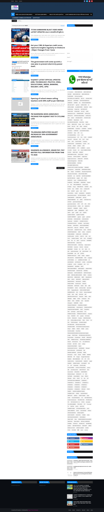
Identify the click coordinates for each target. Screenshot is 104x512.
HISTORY (89, 229)
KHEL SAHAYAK (71, 257)
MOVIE (82, 285)
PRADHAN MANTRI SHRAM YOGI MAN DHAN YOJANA (78, 333)
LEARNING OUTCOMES (82, 260)
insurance (76, 247)
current (88, 148)
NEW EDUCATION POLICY (73, 296)
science (88, 367)
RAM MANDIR (81, 348)
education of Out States (72, 173)
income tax (83, 240)
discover (83, 510)
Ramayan (88, 348)
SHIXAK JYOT (78, 374)
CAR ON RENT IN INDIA (84, 130)
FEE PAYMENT (76, 182)
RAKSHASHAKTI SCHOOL (72, 348)
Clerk (87, 139)
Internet (81, 247)
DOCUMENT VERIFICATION (73, 165)
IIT (74, 240)
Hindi (85, 229)
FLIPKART (86, 186)
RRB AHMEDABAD (76, 359)
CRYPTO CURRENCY (71, 148)
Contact (20, 1)
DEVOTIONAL (80, 154)
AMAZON (86, 107)
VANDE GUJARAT (80, 412)
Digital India (84, 156)
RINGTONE (70, 356)
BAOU (69, 124)
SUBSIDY (69, 391)
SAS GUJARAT (84, 363)
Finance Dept (85, 184)
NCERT (69, 294)
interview (86, 247)
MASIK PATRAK (89, 268)
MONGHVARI (70, 285)
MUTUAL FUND (82, 288)
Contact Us (78, 510)
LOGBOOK (70, 264)
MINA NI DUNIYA (86, 279)
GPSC (89, 204)
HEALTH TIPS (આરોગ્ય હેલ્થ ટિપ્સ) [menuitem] (56, 14)
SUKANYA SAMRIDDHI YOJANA (79, 391)
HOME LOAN (78, 234)
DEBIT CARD (75, 152)
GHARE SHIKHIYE (71, 197)
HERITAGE (82, 227)
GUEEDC (84, 212)
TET (68, 402)
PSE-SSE (69, 341)
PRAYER (83, 337)
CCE (82, 135)
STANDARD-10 (70, 382)
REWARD (88, 354)
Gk (77, 199)
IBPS (81, 238)
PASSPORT (73, 315)
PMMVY (73, 328)
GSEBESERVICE (81, 210)
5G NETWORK (70, 96)
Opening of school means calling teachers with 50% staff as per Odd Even (47, 99)
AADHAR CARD (89, 98)
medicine (89, 275)
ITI (89, 249)
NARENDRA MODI (71, 292)
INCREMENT (89, 240)
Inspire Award (87, 244)
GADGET (73, 191)
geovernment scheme (72, 195)
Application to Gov (71, 113)
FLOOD (69, 188)
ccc (81, 132)
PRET (69, 339)
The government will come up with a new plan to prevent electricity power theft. (46, 63)
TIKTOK (82, 402)
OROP (81, 309)
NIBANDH (70, 298)
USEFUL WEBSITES (71, 410)
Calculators (78, 128)
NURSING (77, 300)
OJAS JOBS (87, 300)
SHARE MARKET (84, 371)
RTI (85, 359)
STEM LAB (83, 389)
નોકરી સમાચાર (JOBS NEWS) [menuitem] (40, 14)
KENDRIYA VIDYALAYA (72, 255)
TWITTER (72, 406)
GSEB (76, 210)
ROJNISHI (69, 359)
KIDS (85, 257)
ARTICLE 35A (87, 113)
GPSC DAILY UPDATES (72, 206)
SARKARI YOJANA (76, 363)
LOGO (75, 264)
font (73, 188)
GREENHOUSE (70, 210)
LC (75, 260)
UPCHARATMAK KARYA (80, 408)
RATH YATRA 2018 (71, 350)
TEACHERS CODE (81, 399)
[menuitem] (13, 14)
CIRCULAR (75, 139)
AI (88, 104)
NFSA (90, 296)
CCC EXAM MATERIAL (72, 135)
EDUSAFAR (70, 176)
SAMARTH (86, 361)
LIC (89, 260)
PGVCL (87, 320)
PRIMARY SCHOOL (74, 339)
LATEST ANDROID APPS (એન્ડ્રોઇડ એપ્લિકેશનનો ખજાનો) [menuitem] (77, 14)
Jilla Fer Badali (85, 251)
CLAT (83, 139)
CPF (88, 143)
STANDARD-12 (85, 382)
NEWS (86, 296)
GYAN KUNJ (70, 219)
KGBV (79, 255)
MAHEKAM (77, 266)
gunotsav (88, 216)
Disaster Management (72, 160)
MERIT (83, 277)
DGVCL (86, 154)
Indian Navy (80, 244)
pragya (69, 335)
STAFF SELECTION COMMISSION (74, 380)
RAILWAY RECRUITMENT (72, 346)
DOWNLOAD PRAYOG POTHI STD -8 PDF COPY (82, 467)
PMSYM (78, 328)
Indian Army (79, 242)
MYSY (69, 290)
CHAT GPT (70, 139)
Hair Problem (86, 223)
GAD (69, 191)
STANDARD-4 (84, 384)
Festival (88, 182)
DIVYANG (79, 163)
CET (78, 137)
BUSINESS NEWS (71, 128)
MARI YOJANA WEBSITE (72, 268)
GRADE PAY (87, 206)
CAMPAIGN (76, 130)
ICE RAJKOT (89, 238)
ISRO (86, 249)
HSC (89, 236)
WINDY (90, 425)
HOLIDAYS (89, 232)
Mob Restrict (78, 281)
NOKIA (78, 298)
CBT (78, 132)
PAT (78, 315)
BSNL (81, 126)
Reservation (70, 354)
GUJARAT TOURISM (80, 214)
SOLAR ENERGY (77, 376)
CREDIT (74, 145)
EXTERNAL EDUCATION (82, 180)
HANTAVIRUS (75, 225)
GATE (85, 191)
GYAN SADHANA (77, 219)
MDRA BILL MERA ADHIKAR (76, 275)
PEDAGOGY (74, 318)
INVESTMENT (70, 249)
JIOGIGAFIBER (70, 253)
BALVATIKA (82, 122)
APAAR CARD (70, 111)
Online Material (80, 307)
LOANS (83, 262)
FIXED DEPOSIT (80, 186)
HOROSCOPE (85, 234)
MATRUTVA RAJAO (87, 272)
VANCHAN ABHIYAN (72, 412)
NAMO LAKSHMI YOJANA (85, 290)
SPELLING (69, 378)
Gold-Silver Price (87, 199)
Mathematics (70, 272)
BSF (77, 126)
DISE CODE (80, 160)
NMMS (74, 298)
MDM (69, 275)
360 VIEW (69, 94)
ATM (68, 117)
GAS (81, 191)
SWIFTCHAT (70, 395)
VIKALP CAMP (70, 419)
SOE (86, 374)
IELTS (69, 240)
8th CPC (82, 98)
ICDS (85, 238)
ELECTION (78, 176)
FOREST (77, 188)
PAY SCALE (87, 315)
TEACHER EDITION (88, 397)
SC (68, 365)
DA (78, 150)
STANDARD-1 (84, 380)
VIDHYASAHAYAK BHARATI (73, 417)
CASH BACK (70, 132)
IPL (79, 249)
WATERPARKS (88, 423)
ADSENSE (75, 102)
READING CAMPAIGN (72, 352)
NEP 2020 (81, 294)
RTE (82, 359)
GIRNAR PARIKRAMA (71, 199)
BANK (87, 122)
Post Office (78, 331)
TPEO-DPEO (79, 404)
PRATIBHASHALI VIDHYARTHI (84, 335)
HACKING (80, 223)
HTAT (69, 238)
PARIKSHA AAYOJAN (71, 313)
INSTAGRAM (70, 247)
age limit (77, 104)
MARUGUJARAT (81, 268)
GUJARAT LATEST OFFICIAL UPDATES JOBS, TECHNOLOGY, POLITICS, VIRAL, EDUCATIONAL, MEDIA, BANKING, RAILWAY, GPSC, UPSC (46, 83)
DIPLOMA (86, 158)
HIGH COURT (70, 229)
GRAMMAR (76, 208)
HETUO (86, 227)
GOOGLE (69, 201)
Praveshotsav (77, 337)
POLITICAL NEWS (71, 331)
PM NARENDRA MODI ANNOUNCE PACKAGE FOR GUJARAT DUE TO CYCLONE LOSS (48, 116)
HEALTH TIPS (70, 227)
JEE (80, 251)
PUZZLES (69, 343)
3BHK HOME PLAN (76, 94)
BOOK (69, 126)
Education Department (86, 171)
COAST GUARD (78, 141)
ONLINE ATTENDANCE (72, 305)
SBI (89, 363)
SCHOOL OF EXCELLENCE (80, 367)
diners (88, 510)
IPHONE (75, 249)
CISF (80, 139)
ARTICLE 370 (70, 115)
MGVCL (73, 279)
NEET (77, 294)
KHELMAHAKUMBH (79, 257)
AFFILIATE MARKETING (86, 102)
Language (90, 257)
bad (81, 120)
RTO (88, 359)
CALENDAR (84, 128)
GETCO (89, 195)
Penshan (80, 318)
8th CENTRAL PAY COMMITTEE (73, 98)
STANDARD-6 (77, 387)
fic (68, 184)
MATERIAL (86, 270)
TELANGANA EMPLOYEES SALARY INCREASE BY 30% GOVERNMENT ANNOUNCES (44, 134)
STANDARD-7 (84, 387)
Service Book (70, 371)
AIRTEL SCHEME (71, 107)
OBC (82, 300)
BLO (83, 124)
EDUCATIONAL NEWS (83, 173)
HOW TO (82, 236)
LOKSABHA (80, 264)
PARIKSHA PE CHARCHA (81, 313)
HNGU (83, 232)
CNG (73, 141)
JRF (78, 253)
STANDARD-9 (77, 389)
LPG (84, 264)
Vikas (76, 419)
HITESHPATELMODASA (72, 232)
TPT (84, 404)
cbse (75, 132)
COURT (84, 143)
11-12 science (70, 92)
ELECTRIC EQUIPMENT (86, 176)
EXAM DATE (70, 180)
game (77, 191)
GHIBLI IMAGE (78, 197)
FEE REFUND (83, 182)
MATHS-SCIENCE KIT (78, 272)
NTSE (73, 300)
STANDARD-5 (70, 387)
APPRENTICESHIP (80, 113)
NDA (73, 294)
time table (88, 402)
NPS (89, 298)
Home (12, 1)
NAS (77, 292)
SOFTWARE (70, 376)
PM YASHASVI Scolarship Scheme (82, 326)
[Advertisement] (80, 37)
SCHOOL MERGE (71, 367)
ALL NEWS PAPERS (78, 107)
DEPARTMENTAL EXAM (72, 154)
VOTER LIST (75, 423)
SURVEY (77, 393)
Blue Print (88, 124)
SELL (88, 369)
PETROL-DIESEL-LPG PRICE (76, 320)
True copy (89, 404)
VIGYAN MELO (82, 417)
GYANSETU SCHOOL (84, 221)
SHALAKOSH (77, 371)
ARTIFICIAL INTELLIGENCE (79, 115)
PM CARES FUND (71, 324)
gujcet (83, 216)
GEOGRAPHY (81, 193)
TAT (82, 397)
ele (74, 176)
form (81, 188)
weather (69, 425)
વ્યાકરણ (86, 430)
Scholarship (76, 365)
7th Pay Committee (78, 96)
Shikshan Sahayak (71, 374)
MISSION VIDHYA (71, 281)
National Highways (87, 292)
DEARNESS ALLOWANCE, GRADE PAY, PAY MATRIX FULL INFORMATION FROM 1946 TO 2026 (47, 152)
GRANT (80, 208)
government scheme (72, 204)
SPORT (78, 378)
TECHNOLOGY (89, 399)
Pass (69, 315)
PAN (68, 311)
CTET (78, 148)
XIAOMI (86, 427)
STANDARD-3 (77, 384)
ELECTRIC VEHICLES (71, 178)
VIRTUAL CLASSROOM (85, 421)
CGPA (85, 137)
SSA (84, 378)
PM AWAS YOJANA (82, 322)
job (75, 253)
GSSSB (77, 212)
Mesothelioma (88, 277)
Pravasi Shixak (70, 337)
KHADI (83, 255)
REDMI (84, 352)
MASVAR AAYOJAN (71, 270)
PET (68, 320)
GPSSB (79, 206)
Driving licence (70, 169)
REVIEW (84, 354)
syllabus (75, 395)
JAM (68, 251)
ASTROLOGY (88, 115)
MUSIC (76, 288)
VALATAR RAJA (83, 410)
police (87, 328)
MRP (89, 285)
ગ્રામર (82, 430)
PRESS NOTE (89, 337)
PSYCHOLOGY (75, 341)
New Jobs (81, 296)
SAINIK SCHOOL (71, 361)
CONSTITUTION (71, 143)
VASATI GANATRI (71, 415)
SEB (68, 369)
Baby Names (76, 120)
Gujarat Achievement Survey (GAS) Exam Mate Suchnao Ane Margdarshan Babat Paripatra (82, 474)
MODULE (84, 283)
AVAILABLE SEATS (79, 117)
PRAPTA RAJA (74, 335)
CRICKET (79, 145)
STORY (88, 389)
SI (83, 374)
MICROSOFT (78, 279)
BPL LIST (73, 126)
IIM (72, 240)
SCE (71, 365)
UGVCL (77, 406)
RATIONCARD (79, 350)
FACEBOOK (70, 182)
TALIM (69, 397)
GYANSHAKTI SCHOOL (72, 223)
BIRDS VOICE (74, 124)
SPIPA (74, 378)
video (88, 415)
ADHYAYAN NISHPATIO (84, 100)
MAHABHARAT (70, 266)
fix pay (74, 186)
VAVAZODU (78, 415)
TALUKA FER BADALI (76, 397)
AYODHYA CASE (87, 117)
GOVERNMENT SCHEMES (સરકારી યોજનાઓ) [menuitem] (21, 17)
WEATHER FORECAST (77, 425)
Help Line (76, 227)
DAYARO (69, 152)
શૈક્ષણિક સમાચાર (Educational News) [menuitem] (24, 14)
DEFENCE (81, 152)
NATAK (81, 292)
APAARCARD (77, 111)
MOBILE (84, 281)
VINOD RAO (70, 421)
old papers (70, 303)
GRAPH (85, 208)
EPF (82, 178)
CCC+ (79, 135)
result (75, 354)
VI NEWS (83, 415)
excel (75, 180)
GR (82, 206)
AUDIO (72, 117)
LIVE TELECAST (78, 262)
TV (68, 406)
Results (79, 354)
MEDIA (85, 275)
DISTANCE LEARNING (72, 163)
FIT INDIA (69, 186)
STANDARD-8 (70, 389)
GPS (85, 204)
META (69, 279)
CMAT (69, 141)
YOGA (69, 430)
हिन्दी (78, 430)
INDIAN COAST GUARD (72, 244)
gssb (73, 212)
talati (88, 395)
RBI (84, 350)
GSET (87, 210)
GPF (82, 204)
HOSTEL (77, 236)
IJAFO (78, 240)
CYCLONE (69, 150)
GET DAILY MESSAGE (82, 195)
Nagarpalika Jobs (75, 290)
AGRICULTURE (83, 104)
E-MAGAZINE (77, 169)
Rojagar (78, 356)
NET (85, 294)
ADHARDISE (76, 100)
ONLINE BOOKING (71, 307)
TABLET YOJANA (82, 395)
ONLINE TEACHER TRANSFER (73, 309)
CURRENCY (83, 148)
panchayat (73, 311)
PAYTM (69, 318)
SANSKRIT (69, 363)
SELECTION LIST (83, 369)
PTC (80, 341)
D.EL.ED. (74, 150)
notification (84, 298)
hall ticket (69, 225)
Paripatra (90, 313)
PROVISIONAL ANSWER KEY (85, 339)
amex (92, 510)
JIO (90, 251)
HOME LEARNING (71, 234)
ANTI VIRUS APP (84, 109)
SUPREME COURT (71, 393)
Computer (85, 141)
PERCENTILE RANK (87, 318)
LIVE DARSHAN (70, 262)
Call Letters (70, 130)
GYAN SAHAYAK (85, 219)
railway (83, 343)
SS (81, 378)
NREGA (69, 300)
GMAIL (81, 199)
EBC (68, 171)
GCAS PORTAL (70, 193)
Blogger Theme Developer (33, 510)
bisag (80, 124)
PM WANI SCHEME (71, 326)
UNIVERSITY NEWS (71, 408)
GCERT (76, 193)
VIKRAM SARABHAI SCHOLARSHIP (84, 419)
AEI (79, 102)
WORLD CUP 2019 (71, 427)
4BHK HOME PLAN (85, 94)
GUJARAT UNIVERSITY (72, 216)
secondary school (74, 369)
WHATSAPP (84, 425)
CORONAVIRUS (78, 143)
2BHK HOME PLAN (87, 92)
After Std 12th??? (71, 104)
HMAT (79, 232)
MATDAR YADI (79, 270)
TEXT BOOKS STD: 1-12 (75, 402)
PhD (68, 322)
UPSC (88, 408)
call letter (89, 128)
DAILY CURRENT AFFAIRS (85, 150)
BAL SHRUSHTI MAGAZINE (73, 122)
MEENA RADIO (77, 277)
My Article (89, 288)
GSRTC (69, 212)
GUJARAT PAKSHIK (71, 214)
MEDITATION (70, 277)
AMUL (90, 107)
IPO (82, 249)
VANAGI (89, 410)
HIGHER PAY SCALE (78, 229)
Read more (33, 39)
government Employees (77, 201)
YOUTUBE (74, 430)
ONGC (81, 303)
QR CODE (75, 343)
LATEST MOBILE (71, 260)
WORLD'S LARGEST (80, 427)
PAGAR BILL (86, 309)
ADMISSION (70, 102)
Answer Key (77, 109)
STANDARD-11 (78, 382)
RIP (74, 356)
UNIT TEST (82, 406)
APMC (87, 111)
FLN (91, 186)
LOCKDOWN (89, 262)
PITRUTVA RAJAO (74, 322)
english (78, 178)
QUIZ (79, 343)
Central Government (72, 137)
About (16, 1)
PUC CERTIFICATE (86, 341)
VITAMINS (69, 423)
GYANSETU (76, 221)
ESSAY (85, 178)
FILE (71, 184)
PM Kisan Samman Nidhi (80, 324)
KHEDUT (87, 255)
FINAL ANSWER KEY (77, 184)
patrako (81, 315)
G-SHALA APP (86, 188)
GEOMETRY (88, 193)
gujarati (79, 216)
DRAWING (87, 167)
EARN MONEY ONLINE (86, 169)
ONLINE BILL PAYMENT (82, 305)
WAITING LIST (81, 423)
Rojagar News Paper (85, 356)
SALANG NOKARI (79, 361)
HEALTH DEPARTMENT (84, 225)
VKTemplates (18, 510)
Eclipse (72, 171)
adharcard (70, 100)
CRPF (83, 145)
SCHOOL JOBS (82, 365)
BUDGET (85, 126)
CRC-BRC (69, 145)
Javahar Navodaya (74, 251)
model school (78, 283)
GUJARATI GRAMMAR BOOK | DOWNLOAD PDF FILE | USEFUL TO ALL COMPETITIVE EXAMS (82, 496)
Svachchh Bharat (84, 393)
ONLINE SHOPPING (88, 307)
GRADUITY (70, 208)
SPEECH (86, 376)
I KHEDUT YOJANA (75, 238)
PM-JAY (69, 328)
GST (80, 212)
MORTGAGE (76, 285)
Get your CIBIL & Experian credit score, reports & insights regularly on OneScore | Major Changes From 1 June (48, 47)
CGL (81, 137)
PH (91, 320)
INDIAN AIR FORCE (71, 242)
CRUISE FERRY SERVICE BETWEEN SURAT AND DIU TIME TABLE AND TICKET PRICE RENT (82, 503)
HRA (86, 236)
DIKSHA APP (80, 158)
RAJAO (80, 346)
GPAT (79, 204)
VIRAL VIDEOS (76, 421)
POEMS (82, 328)
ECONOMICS (77, 171)
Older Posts (60, 168)
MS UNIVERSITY (70, 288)
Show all (62, 25)
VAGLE (77, 410)
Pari (85, 311)
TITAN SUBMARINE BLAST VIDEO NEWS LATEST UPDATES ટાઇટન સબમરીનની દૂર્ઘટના (47, 30)
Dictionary (70, 156)
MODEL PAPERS (71, 283)
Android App (70, 109)
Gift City (84, 197)
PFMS (84, 320)
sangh (90, 361)
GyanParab (70, 221)
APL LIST (82, 111)
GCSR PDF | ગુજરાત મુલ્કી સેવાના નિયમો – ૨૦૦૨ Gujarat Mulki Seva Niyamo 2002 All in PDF (83, 461)
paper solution (80, 311)
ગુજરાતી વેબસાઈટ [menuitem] (36, 17)
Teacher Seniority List (72, 399)
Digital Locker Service (72, 158)
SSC (87, 378)
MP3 (86, 285)
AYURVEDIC (70, 120)
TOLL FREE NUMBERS (72, 404)
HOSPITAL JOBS (71, 236)
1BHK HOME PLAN (78, 92)
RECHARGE (80, 352)
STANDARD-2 (70, 384)
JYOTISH (82, 253)
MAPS (82, 266)
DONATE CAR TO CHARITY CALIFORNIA (75, 167)
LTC (88, 264)
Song (82, 376)
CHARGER (90, 137)
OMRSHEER (76, 303)
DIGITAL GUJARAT (76, 156)
